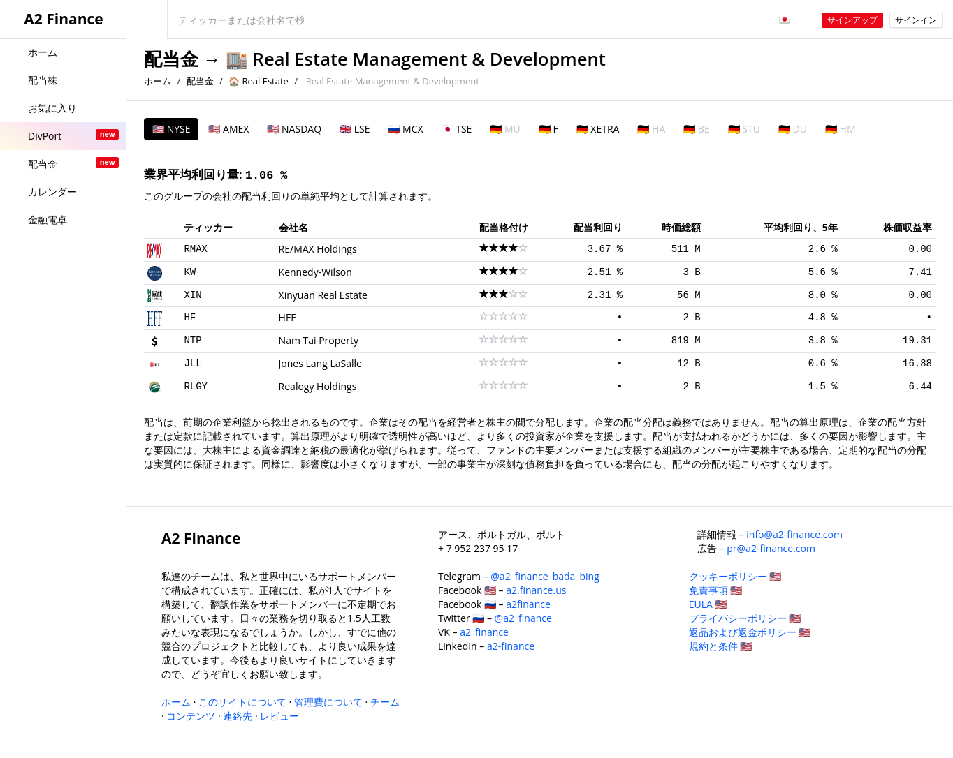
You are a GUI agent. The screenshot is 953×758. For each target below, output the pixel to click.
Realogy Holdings (318, 386)
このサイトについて (242, 701)
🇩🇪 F (548, 128)
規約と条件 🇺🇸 (720, 646)
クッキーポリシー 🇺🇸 (735, 576)
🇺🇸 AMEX (228, 128)
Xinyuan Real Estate (323, 295)
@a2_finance (523, 618)
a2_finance (484, 632)
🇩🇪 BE (696, 128)
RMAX (196, 249)
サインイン (916, 20)
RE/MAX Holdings (318, 248)
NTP (192, 340)
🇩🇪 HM (840, 128)
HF (190, 317)
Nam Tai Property (318, 340)
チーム (385, 701)
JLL (192, 363)
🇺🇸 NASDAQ (294, 128)
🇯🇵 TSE (457, 128)
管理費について (328, 701)
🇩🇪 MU (505, 128)
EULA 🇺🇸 (708, 604)
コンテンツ (190, 715)
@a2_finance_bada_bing (544, 576)
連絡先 (237, 715)
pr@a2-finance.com (771, 548)
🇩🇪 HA (651, 128)
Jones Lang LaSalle (320, 363)
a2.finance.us (536, 590)
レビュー (279, 715)
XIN (192, 295)
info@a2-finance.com (794, 534)
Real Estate (265, 81)
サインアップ (852, 20)
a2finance (528, 604)
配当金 (171, 59)
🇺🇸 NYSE (171, 128)
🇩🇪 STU (744, 128)
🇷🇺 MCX (405, 128)
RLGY (196, 386)
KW (190, 272)
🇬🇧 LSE (355, 128)
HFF (287, 317)
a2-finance (510, 646)
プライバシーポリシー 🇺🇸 (745, 618)
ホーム (157, 81)
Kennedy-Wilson (315, 271)
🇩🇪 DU (792, 128)
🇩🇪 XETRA (598, 128)
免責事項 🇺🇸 (716, 590)
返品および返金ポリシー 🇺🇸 (750, 632)
